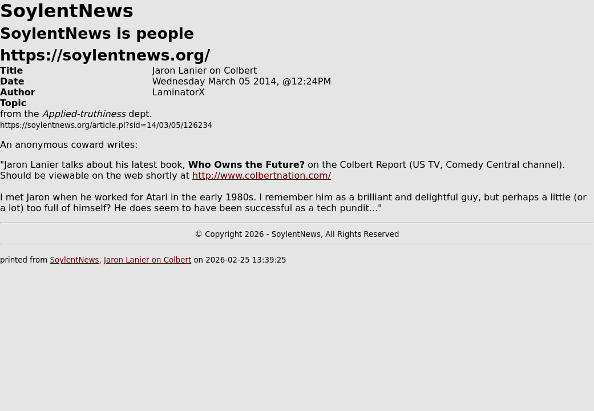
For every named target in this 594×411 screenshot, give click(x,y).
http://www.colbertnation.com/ (261, 175)
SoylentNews (74, 260)
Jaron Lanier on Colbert (147, 260)
